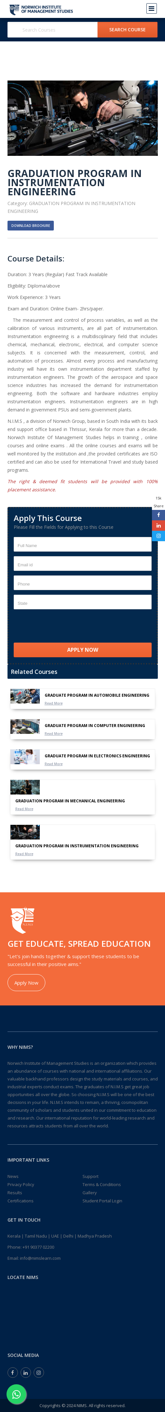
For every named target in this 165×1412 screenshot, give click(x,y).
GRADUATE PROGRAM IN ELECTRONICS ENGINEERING (97, 756)
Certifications (21, 1201)
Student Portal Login (102, 1201)
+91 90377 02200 (38, 1247)
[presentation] (63, 626)
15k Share (159, 502)
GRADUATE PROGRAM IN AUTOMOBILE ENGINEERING (97, 695)
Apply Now (26, 982)
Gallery (89, 1193)
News (13, 1176)
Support (90, 1176)
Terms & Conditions (101, 1184)
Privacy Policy (21, 1184)
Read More (54, 703)
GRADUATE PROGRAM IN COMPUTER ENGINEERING (95, 725)
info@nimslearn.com (40, 1258)
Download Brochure (30, 225)
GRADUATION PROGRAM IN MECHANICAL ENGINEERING (70, 801)
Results (15, 1193)
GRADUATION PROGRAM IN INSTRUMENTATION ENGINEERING (77, 846)
